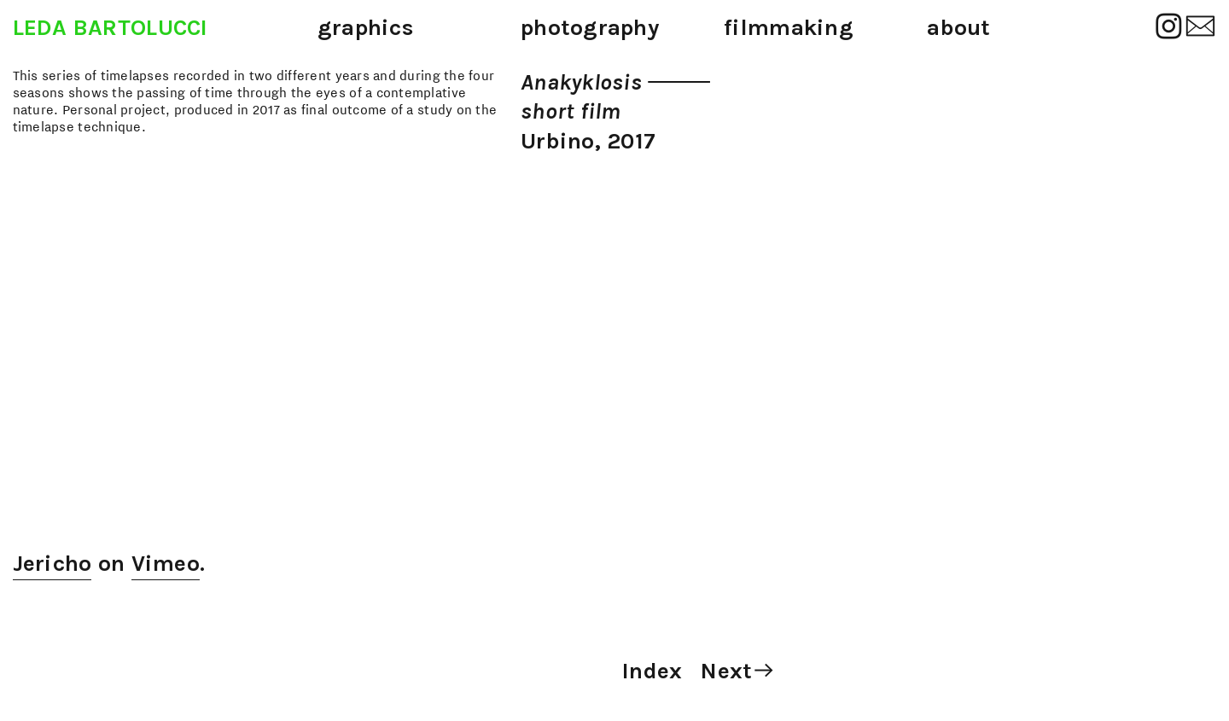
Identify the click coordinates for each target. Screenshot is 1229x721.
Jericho (52, 563)
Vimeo (165, 563)
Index (652, 670)
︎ (1169, 27)
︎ (1200, 27)
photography (590, 27)
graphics (365, 27)
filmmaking (788, 27)
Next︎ (738, 670)
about (958, 27)
